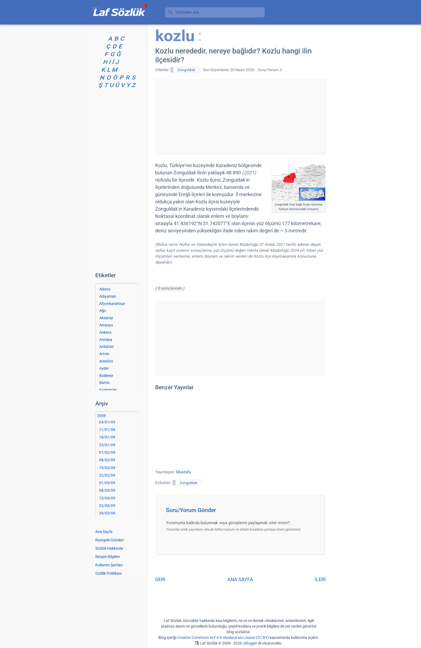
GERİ (160, 579)
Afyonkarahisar (112, 303)
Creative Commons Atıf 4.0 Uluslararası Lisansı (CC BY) (223, 637)
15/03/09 (107, 498)
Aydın (104, 368)
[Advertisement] (240, 116)
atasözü (106, 361)
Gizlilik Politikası (108, 573)
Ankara (105, 332)
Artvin (104, 354)
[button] (242, 511)
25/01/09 (107, 445)
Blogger (250, 643)
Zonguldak (186, 70)
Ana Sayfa (103, 532)
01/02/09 (107, 452)
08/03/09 (107, 490)
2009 (101, 415)
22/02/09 (107, 475)
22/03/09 (107, 505)
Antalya (105, 339)
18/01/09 (107, 437)
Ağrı (102, 310)
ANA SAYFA (240, 579)
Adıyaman (107, 296)
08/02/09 (107, 460)
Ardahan (106, 346)
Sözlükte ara (187, 12)
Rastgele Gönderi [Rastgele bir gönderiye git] (109, 540)
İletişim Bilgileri (107, 557)
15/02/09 (107, 468)
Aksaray (106, 318)
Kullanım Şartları (109, 565)
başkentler (108, 390)
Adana (104, 289)
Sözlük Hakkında (109, 548)
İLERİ (320, 579)
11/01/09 (107, 429)
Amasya (106, 325)
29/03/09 (107, 513)
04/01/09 (107, 422)
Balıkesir (106, 375)
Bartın (104, 382)
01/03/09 (107, 483)
